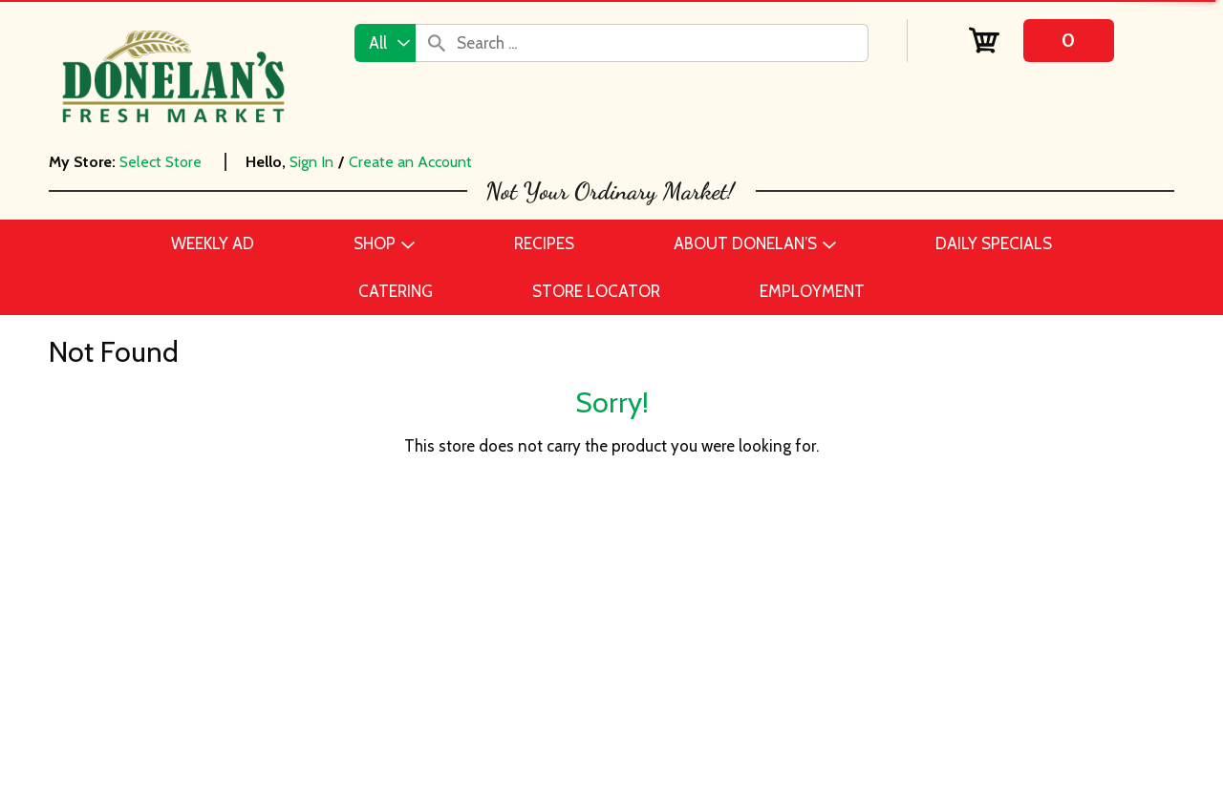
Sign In (311, 162)
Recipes (553, 641)
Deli (176, 698)
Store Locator (574, 698)
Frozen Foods (210, 727)
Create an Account (410, 162)
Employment (571, 613)
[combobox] (385, 43)
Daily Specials (575, 670)
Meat (180, 784)
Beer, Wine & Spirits (231, 613)
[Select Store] (162, 162)
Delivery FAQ (571, 727)
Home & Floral (212, 756)
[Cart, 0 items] (1040, 40)
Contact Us (566, 584)
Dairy (181, 670)
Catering (192, 641)
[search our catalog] (437, 43)
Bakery (186, 584)
